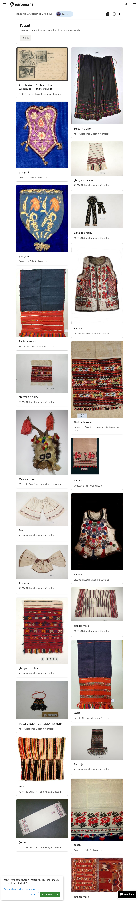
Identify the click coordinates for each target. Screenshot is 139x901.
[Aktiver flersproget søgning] (108, 14)
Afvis (34, 894)
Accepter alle (50, 894)
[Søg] (126, 4)
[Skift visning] (120, 14)
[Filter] (135, 4)
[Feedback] (127, 895)
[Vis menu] (4, 4)
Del (25, 37)
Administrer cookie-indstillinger (20, 888)
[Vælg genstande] (114, 14)
